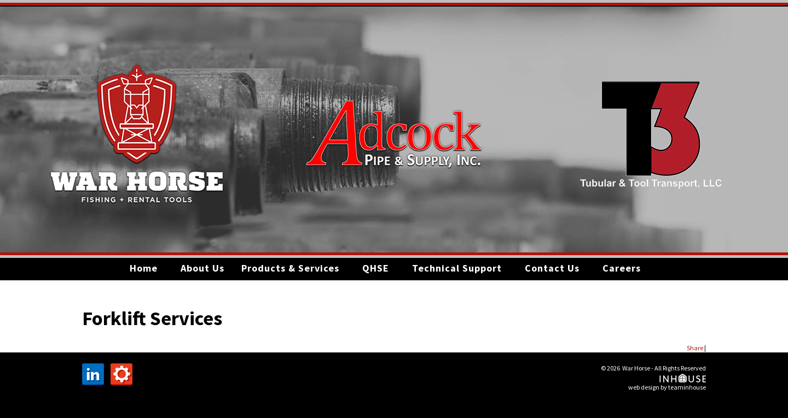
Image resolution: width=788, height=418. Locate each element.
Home (144, 268)
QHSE (375, 268)
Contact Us (552, 268)
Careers (621, 268)
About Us (202, 268)
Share (695, 348)
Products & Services (290, 268)
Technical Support (457, 268)
